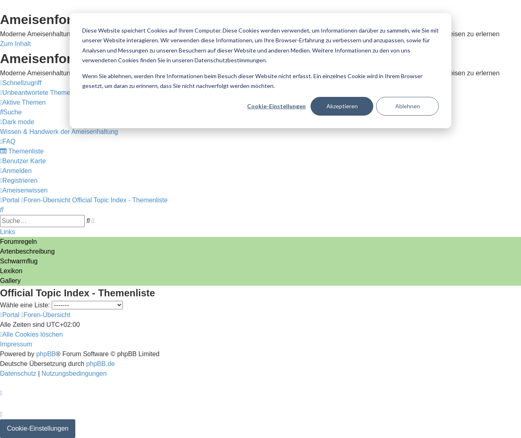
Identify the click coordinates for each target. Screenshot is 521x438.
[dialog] (260, 70)
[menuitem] (37, 92)
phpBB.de (100, 363)
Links (7, 231)
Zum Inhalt (15, 43)
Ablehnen (407, 106)
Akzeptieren (342, 106)
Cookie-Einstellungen (276, 106)
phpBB (46, 353)
